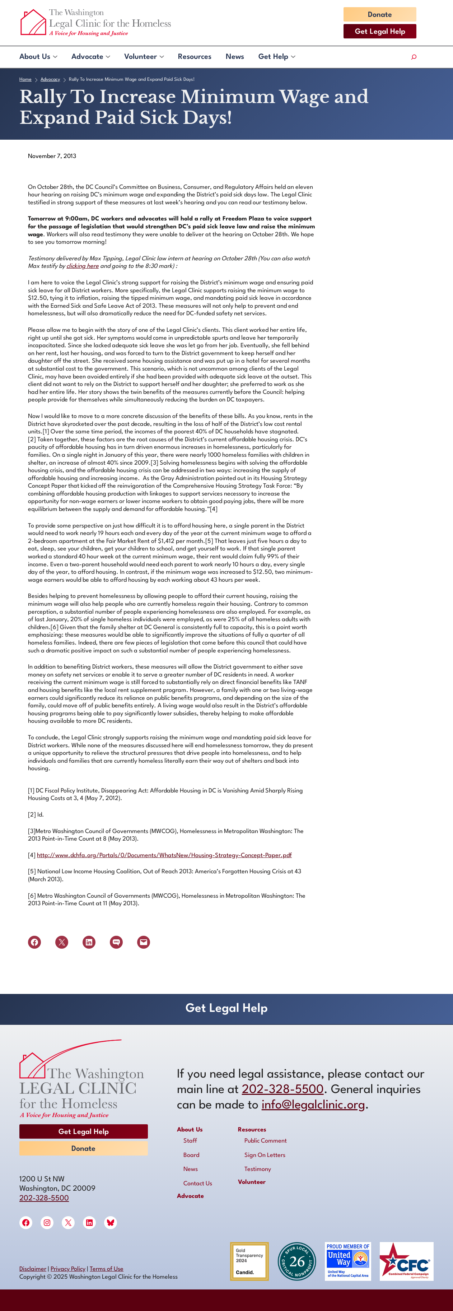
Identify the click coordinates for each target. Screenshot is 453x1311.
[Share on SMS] (116, 942)
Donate (380, 15)
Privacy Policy (68, 1269)
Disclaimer (32, 1269)
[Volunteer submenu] (161, 57)
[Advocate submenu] (107, 57)
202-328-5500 (44, 1198)
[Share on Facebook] (34, 942)
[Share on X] (61, 942)
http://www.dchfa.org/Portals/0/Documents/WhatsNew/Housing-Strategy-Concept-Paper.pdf (164, 855)
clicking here (82, 266)
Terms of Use (106, 1269)
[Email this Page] (143, 942)
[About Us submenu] (54, 57)
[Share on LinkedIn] (89, 942)
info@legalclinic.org (313, 1105)
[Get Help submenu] (292, 57)
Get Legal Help (380, 32)
